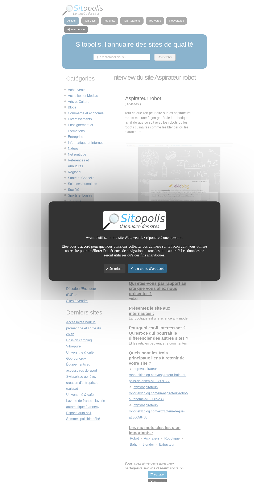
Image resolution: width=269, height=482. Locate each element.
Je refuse (114, 269)
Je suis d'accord (147, 268)
